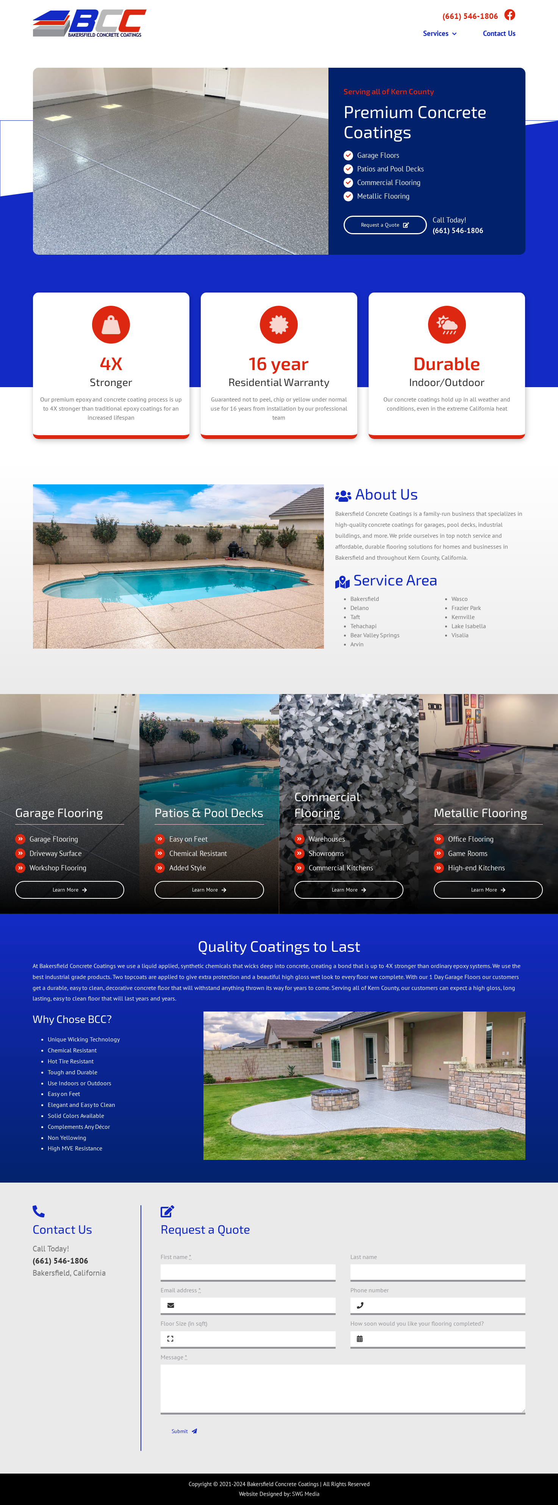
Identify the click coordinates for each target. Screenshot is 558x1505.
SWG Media (305, 1493)
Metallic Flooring (383, 196)
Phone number (369, 1290)
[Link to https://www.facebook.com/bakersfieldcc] (510, 14)
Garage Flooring (59, 812)
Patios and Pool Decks (390, 168)
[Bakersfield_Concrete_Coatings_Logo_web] (90, 12)
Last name (363, 1257)
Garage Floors (378, 155)
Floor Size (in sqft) (184, 1323)
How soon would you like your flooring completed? (417, 1323)
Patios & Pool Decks (209, 812)
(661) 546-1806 (458, 230)
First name (176, 1257)
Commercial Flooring (388, 182)
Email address (181, 1290)
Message (174, 1357)
